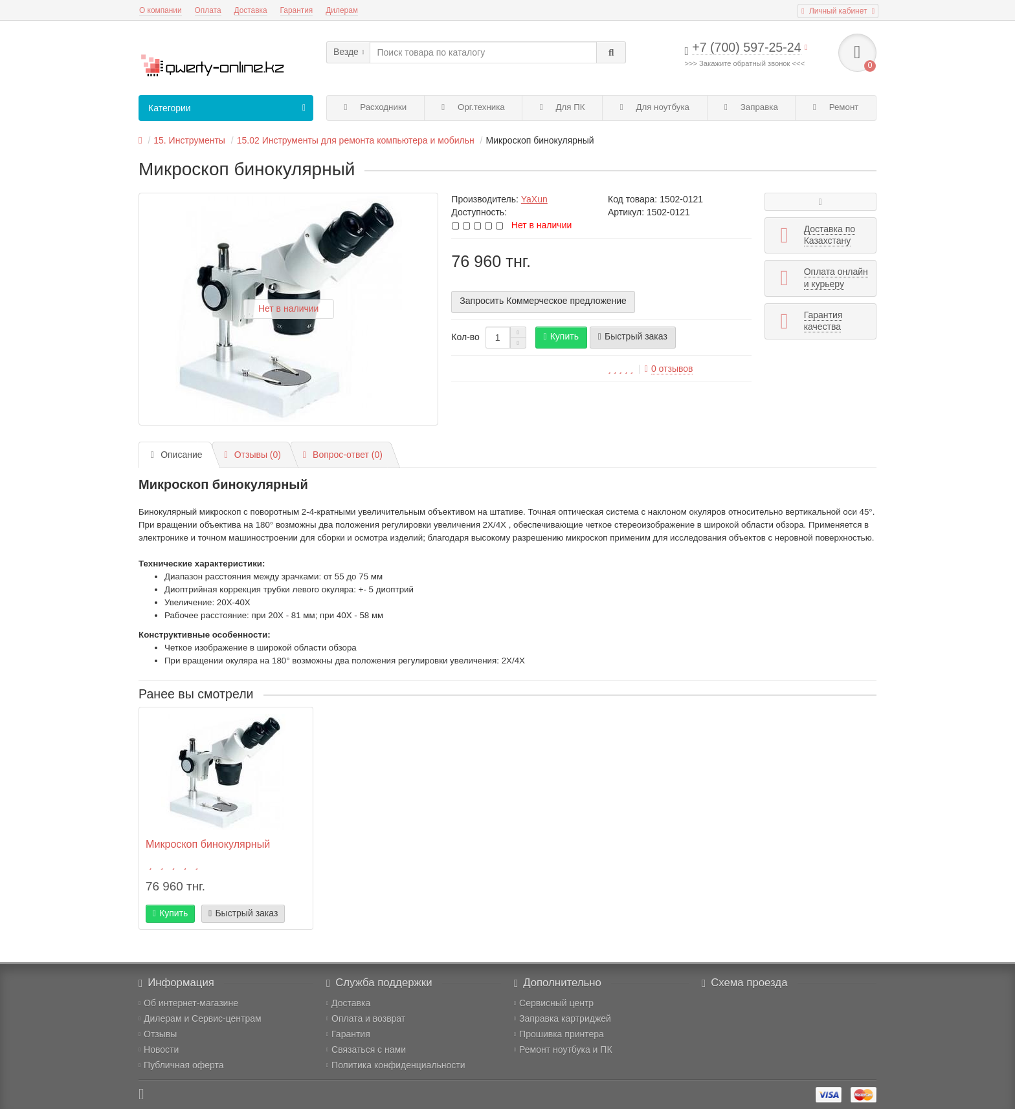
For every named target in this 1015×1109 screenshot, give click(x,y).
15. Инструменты (189, 140)
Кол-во (465, 337)
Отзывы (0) (253, 454)
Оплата (208, 10)
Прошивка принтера (559, 1034)
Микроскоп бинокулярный (208, 844)
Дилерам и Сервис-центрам (200, 1018)
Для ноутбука (654, 107)
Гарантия (296, 10)
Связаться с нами (366, 1049)
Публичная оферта (181, 1065)
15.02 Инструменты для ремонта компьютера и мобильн (355, 140)
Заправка (751, 107)
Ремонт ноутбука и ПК (563, 1049)
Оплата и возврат (365, 1018)
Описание (177, 454)
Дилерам (342, 10)
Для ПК (562, 107)
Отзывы (158, 1034)
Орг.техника (472, 107)
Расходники (375, 107)
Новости (159, 1049)
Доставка (250, 10)
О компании (160, 10)
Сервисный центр (554, 1003)
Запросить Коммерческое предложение (543, 301)
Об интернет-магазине (188, 1003)
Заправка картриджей (562, 1018)
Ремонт (835, 107)
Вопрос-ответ (343, 454)
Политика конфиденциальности (395, 1065)
